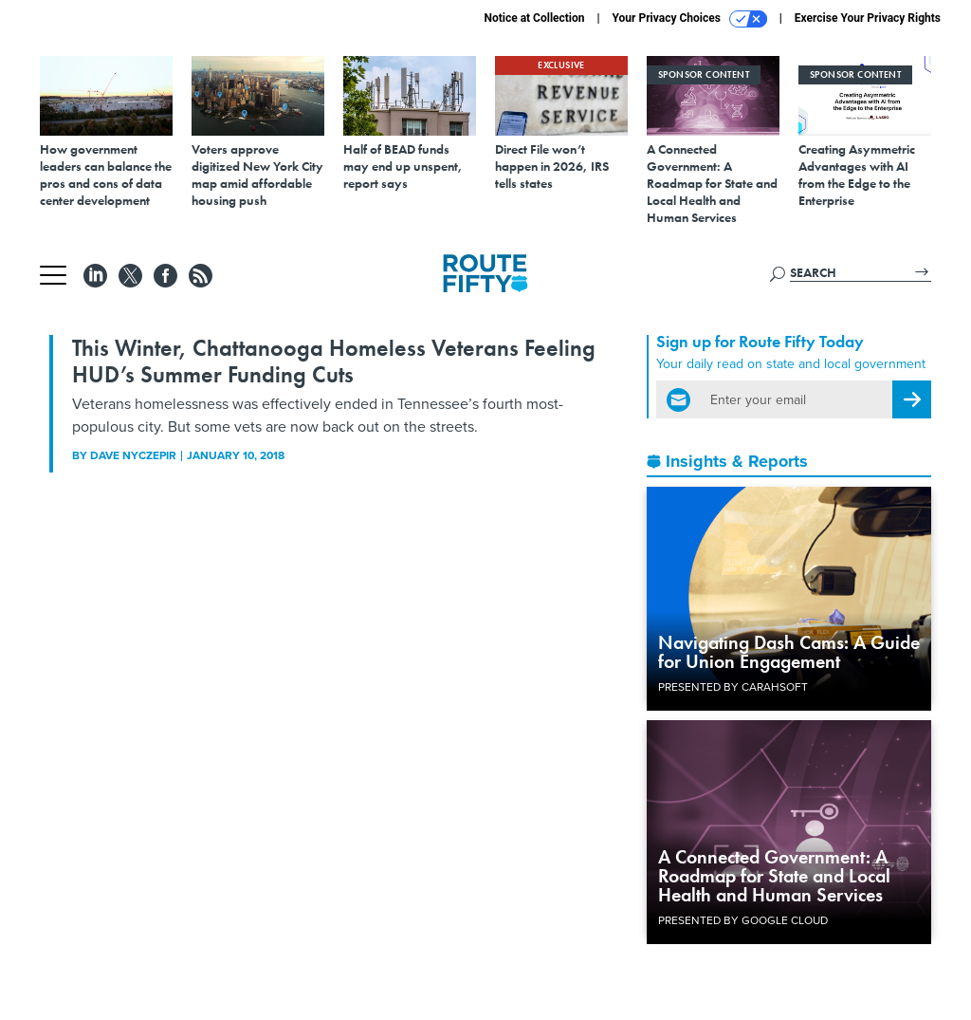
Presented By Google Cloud (743, 920)
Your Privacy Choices (690, 19)
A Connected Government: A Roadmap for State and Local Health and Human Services (774, 875)
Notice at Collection (534, 18)
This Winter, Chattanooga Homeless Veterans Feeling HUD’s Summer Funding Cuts (333, 361)
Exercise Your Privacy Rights (868, 18)
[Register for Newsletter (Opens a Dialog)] (911, 399)
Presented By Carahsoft (733, 686)
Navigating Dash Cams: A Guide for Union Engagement (789, 652)
